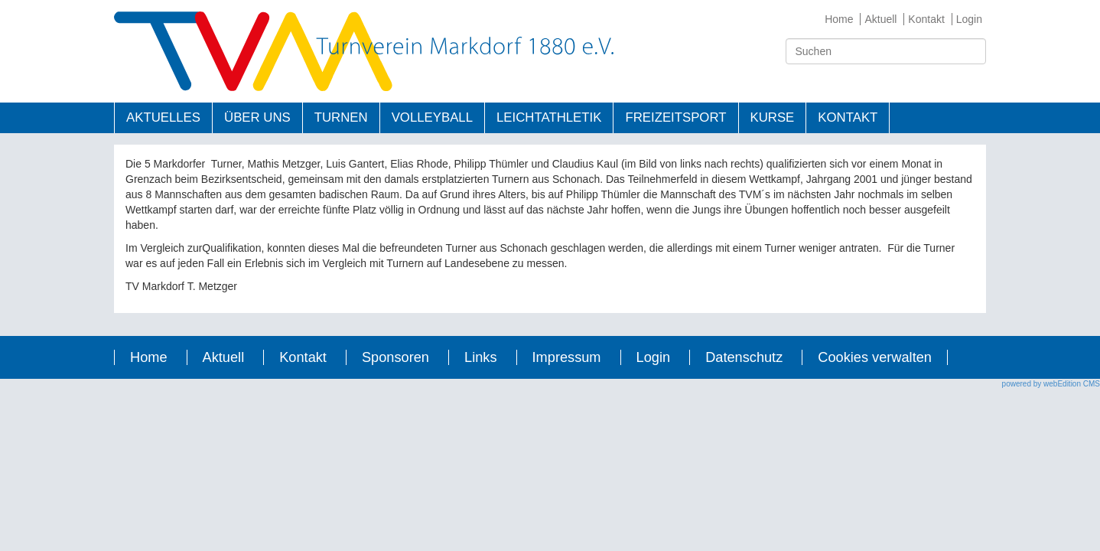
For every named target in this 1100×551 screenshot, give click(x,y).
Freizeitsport (675, 117)
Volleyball (432, 117)
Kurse (772, 117)
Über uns (257, 117)
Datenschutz (744, 357)
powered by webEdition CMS (1051, 384)
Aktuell (880, 19)
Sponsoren (395, 357)
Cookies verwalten (875, 357)
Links (480, 357)
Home (839, 19)
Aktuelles (163, 117)
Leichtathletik (548, 117)
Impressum (566, 357)
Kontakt (926, 19)
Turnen (341, 117)
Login (969, 19)
